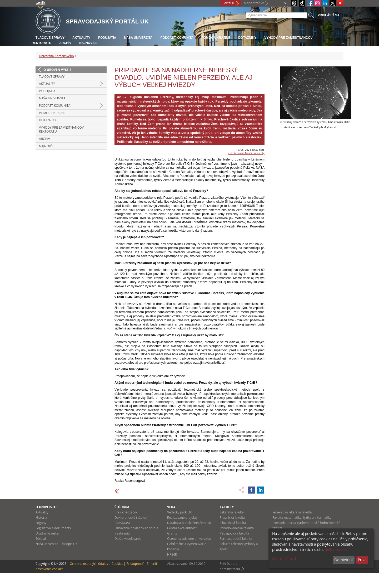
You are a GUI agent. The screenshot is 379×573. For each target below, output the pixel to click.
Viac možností (284, 558)
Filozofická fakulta (233, 523)
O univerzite (46, 507)
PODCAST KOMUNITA (176, 38)
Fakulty (227, 507)
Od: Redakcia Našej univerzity (246, 153)
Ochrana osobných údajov (89, 563)
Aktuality (81, 38)
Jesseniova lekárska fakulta (292, 512)
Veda (171, 507)
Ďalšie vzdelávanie (127, 538)
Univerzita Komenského (56, 56)
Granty (172, 533)
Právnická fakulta (232, 517)
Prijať (362, 559)
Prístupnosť (134, 563)
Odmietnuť (343, 559)
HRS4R (172, 554)
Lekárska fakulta (232, 512)
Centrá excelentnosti (182, 528)
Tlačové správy (50, 38)
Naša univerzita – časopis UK (56, 544)
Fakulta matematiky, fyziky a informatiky (301, 517)
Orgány (41, 523)
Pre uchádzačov (126, 512)
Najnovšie (88, 43)
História (41, 517)
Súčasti (41, 538)
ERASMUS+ (122, 523)
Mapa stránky (254, 3)
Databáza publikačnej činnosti (189, 523)
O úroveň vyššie (57, 69)
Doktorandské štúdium (131, 517)
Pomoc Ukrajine (215, 38)
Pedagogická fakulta (234, 533)
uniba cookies (336, 549)
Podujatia (107, 38)
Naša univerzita (138, 38)
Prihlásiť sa (329, 15)
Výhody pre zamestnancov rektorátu (61, 129)
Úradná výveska (47, 533)
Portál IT (228, 3)
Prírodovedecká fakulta (237, 528)
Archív (65, 43)
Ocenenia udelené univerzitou (189, 538)
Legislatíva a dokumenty (53, 528)
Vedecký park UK (179, 512)
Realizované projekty (182, 517)
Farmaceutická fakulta (236, 538)
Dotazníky (247, 38)
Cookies (117, 563)
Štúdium (121, 507)
